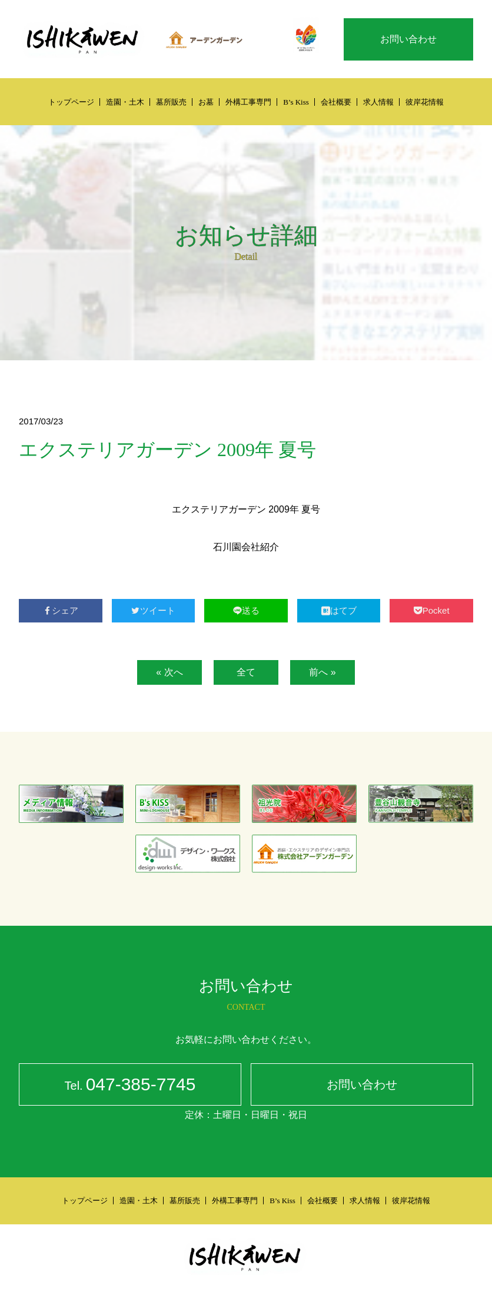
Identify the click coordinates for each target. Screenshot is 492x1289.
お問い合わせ (408, 39)
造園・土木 (125, 102)
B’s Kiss (296, 102)
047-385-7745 (130, 1085)
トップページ (71, 102)
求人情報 (378, 102)
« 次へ (169, 672)
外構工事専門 (248, 102)
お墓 (206, 102)
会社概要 (336, 102)
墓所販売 (171, 102)
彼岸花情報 (424, 102)
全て (246, 672)
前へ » (322, 672)
